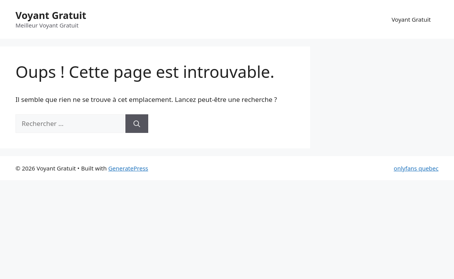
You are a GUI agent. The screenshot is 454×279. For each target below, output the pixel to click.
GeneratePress (128, 168)
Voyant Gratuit (50, 15)
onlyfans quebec (416, 168)
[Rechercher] (136, 123)
